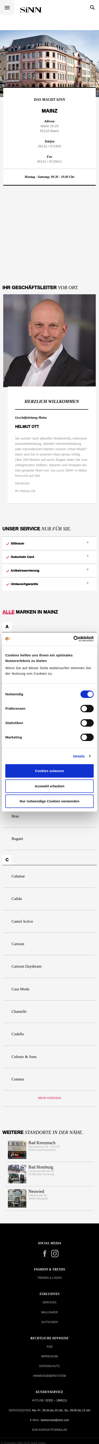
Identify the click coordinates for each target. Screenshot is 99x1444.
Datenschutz (49, 1366)
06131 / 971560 (49, 146)
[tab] (49, 543)
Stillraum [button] (15, 543)
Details (79, 756)
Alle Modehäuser (31, 10)
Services (49, 1302)
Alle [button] (8, 611)
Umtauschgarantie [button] (22, 584)
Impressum (49, 1356)
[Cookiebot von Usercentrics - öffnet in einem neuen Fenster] (73, 639)
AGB (49, 1346)
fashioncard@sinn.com (54, 1420)
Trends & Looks (49, 1277)
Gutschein (49, 1322)
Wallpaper (49, 1312)
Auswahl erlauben (49, 786)
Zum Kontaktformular (49, 1429)
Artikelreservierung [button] (22, 570)
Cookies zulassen (49, 771)
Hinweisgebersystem (49, 1376)
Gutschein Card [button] (20, 557)
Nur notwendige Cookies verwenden (49, 801)
